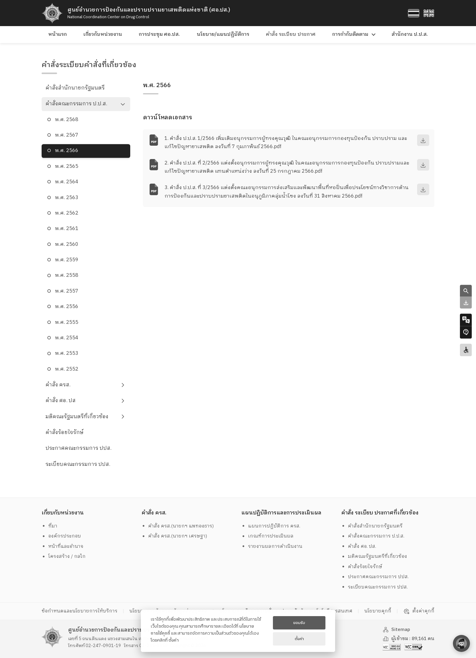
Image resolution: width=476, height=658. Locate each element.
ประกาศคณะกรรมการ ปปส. (78, 448)
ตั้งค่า (173, 640)
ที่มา (50, 526)
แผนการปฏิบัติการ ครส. (271, 526)
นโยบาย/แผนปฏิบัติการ (223, 34)
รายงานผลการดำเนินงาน (272, 546)
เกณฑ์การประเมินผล (267, 536)
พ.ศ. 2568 (66, 120)
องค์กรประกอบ (61, 536)
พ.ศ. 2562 (66, 213)
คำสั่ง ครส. (58, 385)
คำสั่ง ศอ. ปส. (358, 546)
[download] (423, 140)
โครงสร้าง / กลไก (64, 556)
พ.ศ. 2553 (66, 353)
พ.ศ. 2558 (66, 275)
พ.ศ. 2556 (66, 307)
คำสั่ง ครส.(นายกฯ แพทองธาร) (177, 526)
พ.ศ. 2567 (66, 135)
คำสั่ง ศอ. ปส (61, 400)
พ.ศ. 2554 (66, 338)
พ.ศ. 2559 (66, 260)
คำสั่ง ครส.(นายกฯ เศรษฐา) (174, 536)
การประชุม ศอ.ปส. (159, 34)
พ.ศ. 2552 (66, 369)
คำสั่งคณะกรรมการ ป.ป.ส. (76, 104)
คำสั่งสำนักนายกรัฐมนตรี (75, 88)
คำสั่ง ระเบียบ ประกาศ (290, 34)
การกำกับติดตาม (350, 34)
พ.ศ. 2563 (66, 198)
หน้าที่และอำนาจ (63, 546)
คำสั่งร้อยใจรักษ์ (64, 432)
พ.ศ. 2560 (66, 244)
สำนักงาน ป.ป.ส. (410, 34)
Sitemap (396, 629)
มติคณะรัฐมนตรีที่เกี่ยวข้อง (77, 416)
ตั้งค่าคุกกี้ (418, 611)
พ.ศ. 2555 (66, 322)
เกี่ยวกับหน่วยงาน (102, 34)
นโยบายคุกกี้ (377, 611)
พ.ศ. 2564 (66, 182)
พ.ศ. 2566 (66, 151)
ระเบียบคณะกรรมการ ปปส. (78, 464)
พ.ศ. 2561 (66, 229)
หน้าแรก (57, 34)
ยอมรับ (299, 622)
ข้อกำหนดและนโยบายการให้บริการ (79, 611)
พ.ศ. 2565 (66, 166)
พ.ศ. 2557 (66, 291)
